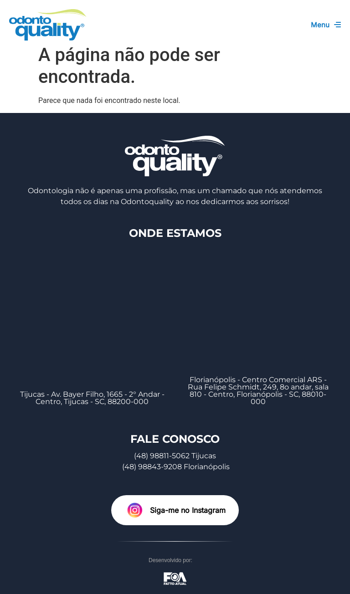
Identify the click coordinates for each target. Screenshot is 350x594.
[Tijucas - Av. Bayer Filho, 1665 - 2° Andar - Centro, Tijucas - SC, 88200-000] (92, 310)
